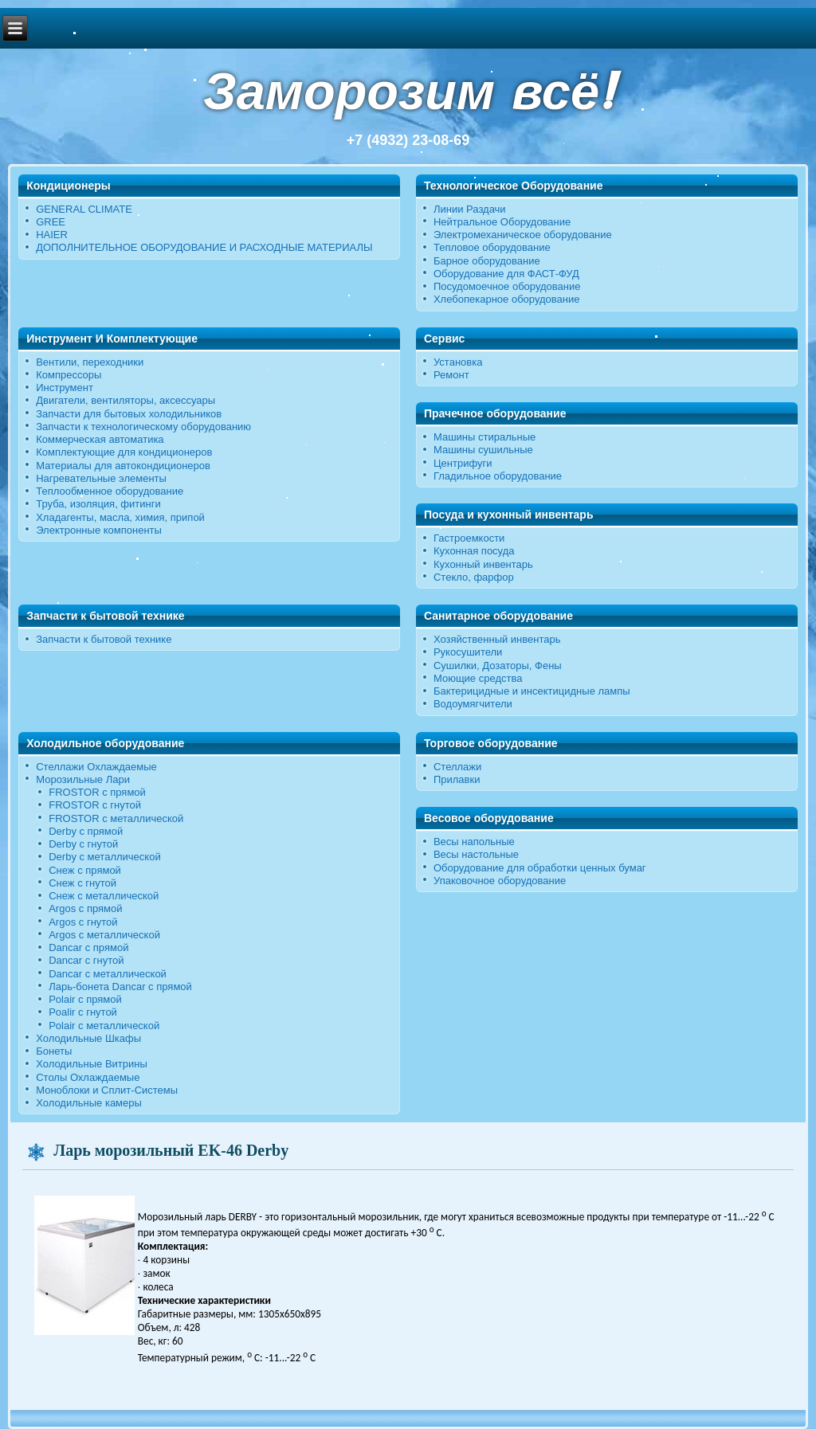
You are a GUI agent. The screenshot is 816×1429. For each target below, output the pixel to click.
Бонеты (54, 1051)
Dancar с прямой (88, 947)
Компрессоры (68, 375)
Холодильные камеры (89, 1103)
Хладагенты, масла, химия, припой (120, 517)
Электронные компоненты (99, 530)
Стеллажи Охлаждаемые (96, 767)
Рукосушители (468, 652)
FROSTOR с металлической (116, 818)
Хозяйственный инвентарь (497, 639)
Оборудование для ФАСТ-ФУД (506, 274)
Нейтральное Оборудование (502, 222)
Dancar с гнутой (86, 960)
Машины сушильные (483, 450)
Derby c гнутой (83, 844)
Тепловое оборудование (492, 247)
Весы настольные (476, 854)
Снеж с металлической (104, 896)
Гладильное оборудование (498, 476)
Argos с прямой (85, 908)
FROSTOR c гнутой (95, 805)
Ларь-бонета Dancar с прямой (120, 986)
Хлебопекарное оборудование (507, 299)
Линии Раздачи (470, 209)
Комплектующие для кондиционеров (124, 452)
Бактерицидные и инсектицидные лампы (532, 691)
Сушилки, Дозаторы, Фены (498, 665)
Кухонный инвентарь (483, 564)
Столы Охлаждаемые (87, 1077)
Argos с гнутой (83, 922)
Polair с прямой (85, 999)
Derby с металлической (104, 857)
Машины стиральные (485, 437)
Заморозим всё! (408, 91)
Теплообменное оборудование (109, 491)
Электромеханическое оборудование (523, 235)
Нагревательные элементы (101, 478)
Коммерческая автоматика (99, 439)
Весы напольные (474, 842)
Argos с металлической (104, 935)
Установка (458, 362)
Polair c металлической (104, 1026)
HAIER (52, 235)
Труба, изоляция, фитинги (98, 504)
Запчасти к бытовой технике (103, 639)
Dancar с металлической (108, 974)
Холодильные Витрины (91, 1064)
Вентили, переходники (89, 362)
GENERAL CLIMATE (84, 209)
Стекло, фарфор (474, 577)
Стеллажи (457, 767)
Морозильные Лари (83, 779)
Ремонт (451, 375)
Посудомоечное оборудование (507, 286)
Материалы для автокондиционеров (123, 466)
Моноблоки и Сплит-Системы (107, 1090)
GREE (50, 222)
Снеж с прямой (85, 870)
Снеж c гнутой (82, 883)
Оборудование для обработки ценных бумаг (540, 868)
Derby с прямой (86, 831)
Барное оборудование (487, 261)
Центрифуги (463, 463)
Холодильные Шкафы (88, 1038)
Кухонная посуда (474, 551)
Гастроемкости (469, 538)
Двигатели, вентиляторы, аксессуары (125, 400)
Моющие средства (478, 678)
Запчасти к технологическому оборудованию (143, 427)
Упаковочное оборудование (500, 881)
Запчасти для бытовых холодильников (129, 414)
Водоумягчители (473, 704)
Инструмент (64, 387)
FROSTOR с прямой (97, 792)
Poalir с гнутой (83, 1012)
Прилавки (457, 779)
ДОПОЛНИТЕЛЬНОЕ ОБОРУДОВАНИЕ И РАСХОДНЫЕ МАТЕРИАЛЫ (204, 247)
